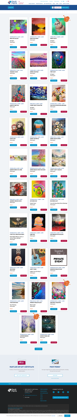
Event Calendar (44, 389)
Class (11, 7)
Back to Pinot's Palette (44, 1)
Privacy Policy (15, 407)
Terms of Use (10, 407)
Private (65, 7)
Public (58, 7)
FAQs (54, 3)
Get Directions (27, 393)
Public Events (32, 3)
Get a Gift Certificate (22, 375)
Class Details (13, 47)
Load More (38, 348)
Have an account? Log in (55, 378)
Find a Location (56, 1)
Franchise (51, 1)
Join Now (55, 375)
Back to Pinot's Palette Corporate (15, 383)
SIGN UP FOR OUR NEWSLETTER (60, 397)
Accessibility (20, 407)
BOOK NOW (23, 47)
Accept (67, 415)
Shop (57, 3)
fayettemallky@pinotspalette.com (31, 395)
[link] (64, 12)
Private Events (39, 3)
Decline (60, 415)
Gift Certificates (48, 3)
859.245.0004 (27, 397)
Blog (61, 3)
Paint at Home (66, 3)
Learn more (53, 415)
